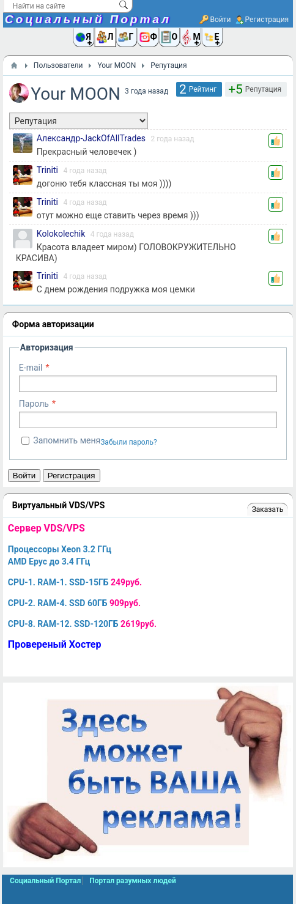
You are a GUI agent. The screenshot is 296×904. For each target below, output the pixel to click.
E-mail (31, 367)
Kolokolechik (61, 234)
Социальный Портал (88, 19)
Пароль (34, 404)
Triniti (47, 170)
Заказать (267, 509)
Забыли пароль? (128, 442)
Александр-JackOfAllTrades (91, 138)
